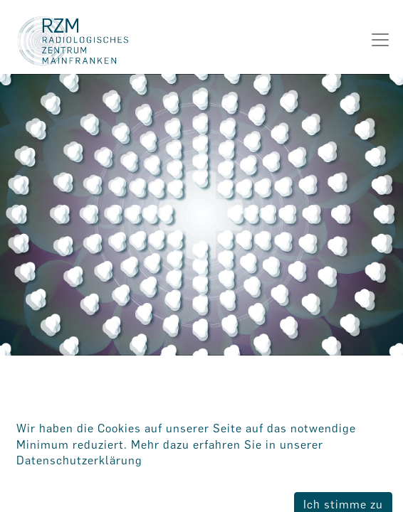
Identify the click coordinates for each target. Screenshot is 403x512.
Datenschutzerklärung (79, 460)
